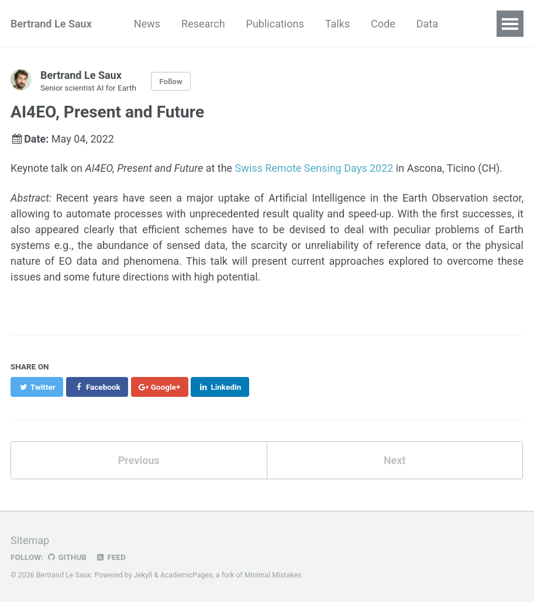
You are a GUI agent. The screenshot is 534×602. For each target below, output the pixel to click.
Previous (139, 460)
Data (427, 24)
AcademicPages (186, 575)
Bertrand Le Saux (51, 24)
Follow (170, 81)
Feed (110, 557)
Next (395, 460)
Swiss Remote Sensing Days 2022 (314, 168)
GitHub (66, 557)
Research (203, 24)
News (147, 24)
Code (383, 24)
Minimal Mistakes (272, 575)
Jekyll (143, 575)
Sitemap (30, 540)
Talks (337, 24)
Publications (275, 24)
